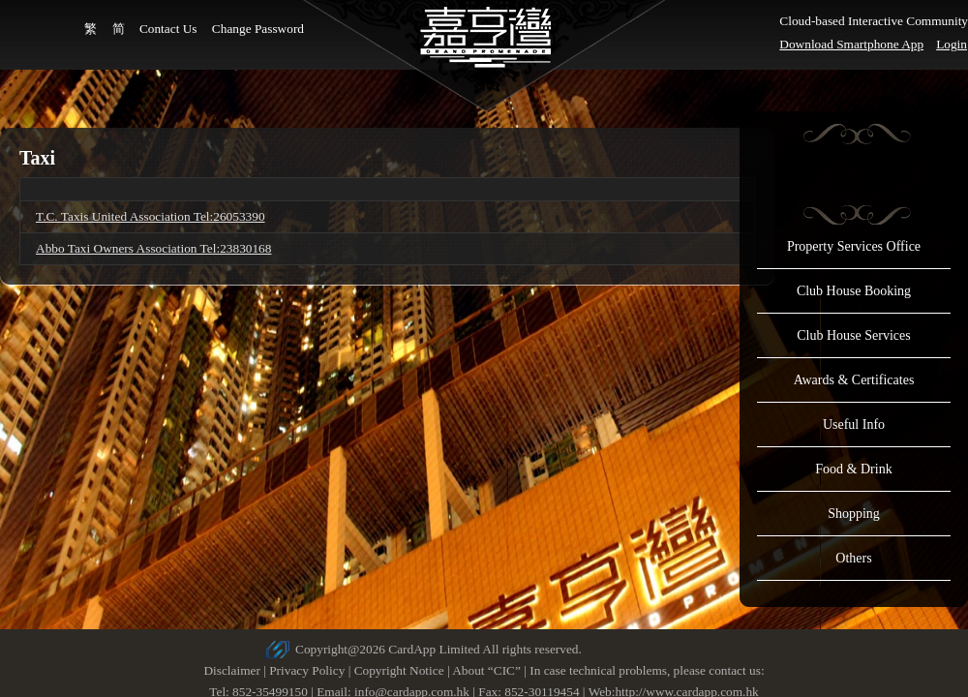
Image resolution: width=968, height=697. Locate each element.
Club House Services (853, 335)
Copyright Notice (399, 670)
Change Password (258, 28)
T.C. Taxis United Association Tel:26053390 (150, 216)
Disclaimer (231, 670)
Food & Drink (853, 469)
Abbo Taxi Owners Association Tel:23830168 (153, 248)
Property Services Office (854, 246)
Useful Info (854, 424)
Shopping (854, 513)
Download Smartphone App (851, 44)
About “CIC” (486, 670)
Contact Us (168, 28)
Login (951, 44)
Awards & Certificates (854, 380)
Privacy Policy (307, 670)
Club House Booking (854, 291)
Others (853, 558)
